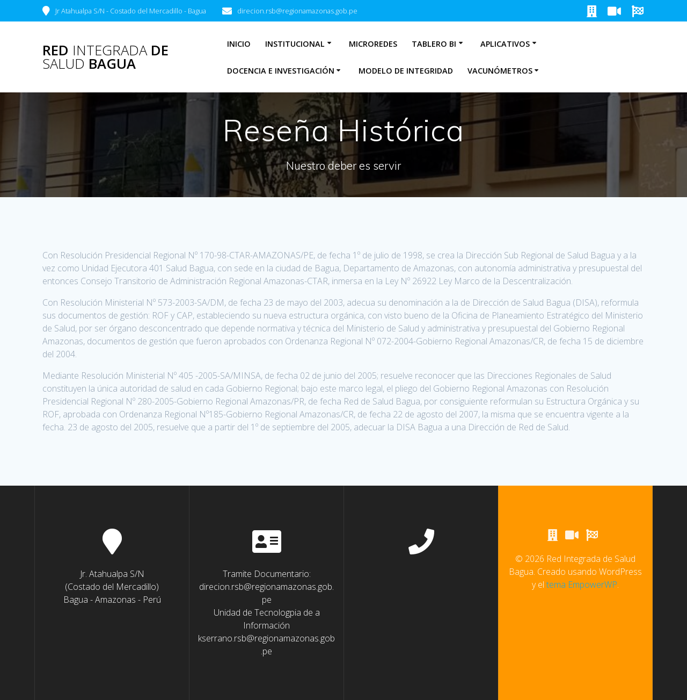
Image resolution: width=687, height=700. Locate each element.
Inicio (239, 44)
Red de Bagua (105, 57)
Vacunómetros (499, 71)
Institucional (295, 44)
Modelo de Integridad (406, 71)
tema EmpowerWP (581, 585)
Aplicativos (505, 44)
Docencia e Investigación (280, 71)
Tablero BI (434, 44)
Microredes (373, 44)
